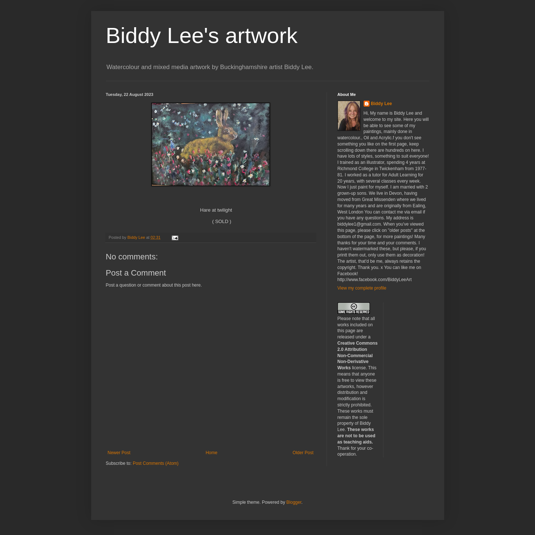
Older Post (303, 452)
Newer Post (119, 452)
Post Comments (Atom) (156, 463)
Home (211, 452)
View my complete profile (362, 288)
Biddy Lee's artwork (202, 35)
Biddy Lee (381, 103)
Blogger (294, 502)
